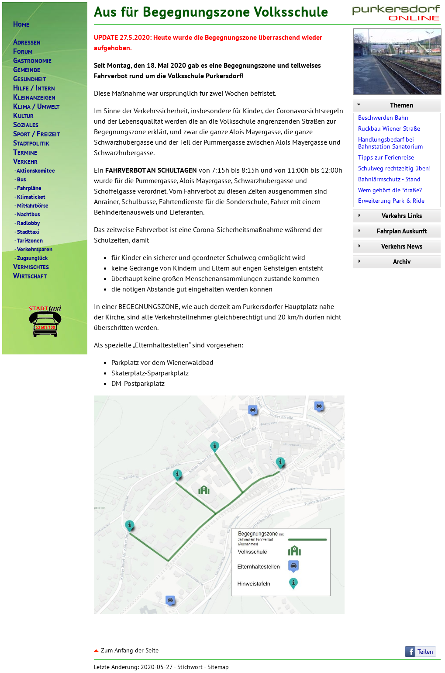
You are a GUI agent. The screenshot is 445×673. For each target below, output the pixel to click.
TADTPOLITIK (31, 143)
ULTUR (23, 115)
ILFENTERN (34, 88)
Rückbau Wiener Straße (389, 128)
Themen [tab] (384, 105)
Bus (19, 179)
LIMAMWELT (36, 106)
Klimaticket (29, 197)
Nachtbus (26, 214)
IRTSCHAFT (30, 276)
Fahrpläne (27, 188)
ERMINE (25, 152)
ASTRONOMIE (32, 60)
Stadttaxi (26, 232)
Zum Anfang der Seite (126, 650)
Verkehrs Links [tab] (388, 216)
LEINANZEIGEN (34, 97)
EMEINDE (26, 69)
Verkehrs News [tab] (388, 246)
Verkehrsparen (32, 249)
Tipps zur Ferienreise (386, 157)
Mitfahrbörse (30, 205)
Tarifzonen (28, 240)
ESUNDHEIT (29, 78)
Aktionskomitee (34, 170)
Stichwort (190, 667)
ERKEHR (25, 161)
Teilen (425, 652)
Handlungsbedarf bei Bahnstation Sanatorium (390, 143)
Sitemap (218, 667)
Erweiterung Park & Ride (391, 201)
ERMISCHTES (31, 266)
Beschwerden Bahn (383, 117)
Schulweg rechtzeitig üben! (394, 168)
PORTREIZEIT (36, 134)
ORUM (22, 51)
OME (21, 24)
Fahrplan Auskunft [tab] (391, 231)
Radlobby (26, 223)
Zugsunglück (30, 258)
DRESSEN (27, 42)
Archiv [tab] (383, 261)
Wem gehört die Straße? (390, 190)
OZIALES (25, 124)
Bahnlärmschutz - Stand (389, 179)
